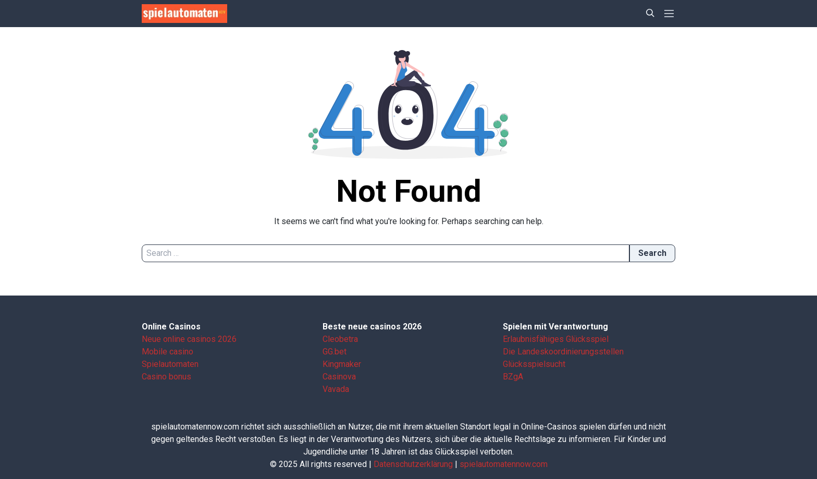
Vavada (336, 389)
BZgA (513, 377)
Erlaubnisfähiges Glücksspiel (556, 339)
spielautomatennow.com (504, 464)
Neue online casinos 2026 (189, 339)
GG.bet (334, 352)
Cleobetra (340, 339)
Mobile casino (167, 352)
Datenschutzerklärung (413, 464)
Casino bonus (166, 377)
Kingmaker (342, 364)
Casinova (339, 377)
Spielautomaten (170, 364)
